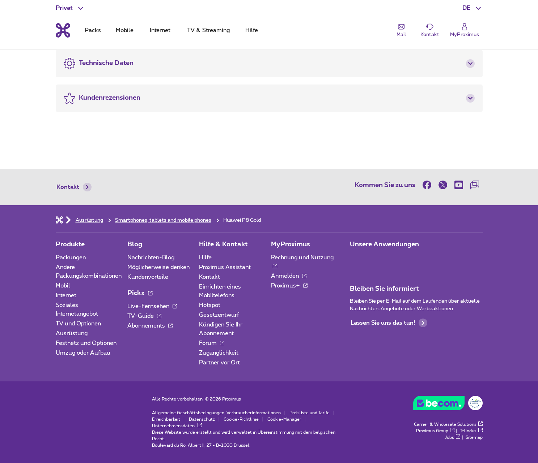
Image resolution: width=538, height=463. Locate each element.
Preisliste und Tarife (309, 413)
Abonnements (150, 326)
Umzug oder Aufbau (83, 353)
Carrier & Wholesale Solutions (448, 424)
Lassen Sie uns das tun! (389, 323)
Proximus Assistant (225, 267)
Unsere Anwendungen (384, 244)
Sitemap (474, 437)
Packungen (71, 257)
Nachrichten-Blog (150, 257)
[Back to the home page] (63, 30)
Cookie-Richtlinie (241, 419)
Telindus (471, 431)
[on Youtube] (459, 185)
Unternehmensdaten (177, 426)
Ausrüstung (72, 333)
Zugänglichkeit (218, 353)
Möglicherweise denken (158, 267)
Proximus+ (289, 286)
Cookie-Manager (284, 419)
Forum (211, 343)
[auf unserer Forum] (475, 185)
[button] (472, 8)
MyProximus (290, 244)
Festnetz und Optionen (86, 343)
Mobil (63, 286)
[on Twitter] (443, 185)
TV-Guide (144, 316)
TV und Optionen (78, 323)
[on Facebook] (429, 185)
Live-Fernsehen (152, 306)
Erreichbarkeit (166, 419)
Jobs (452, 437)
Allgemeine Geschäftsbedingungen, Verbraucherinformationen (216, 413)
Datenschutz (202, 419)
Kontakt (74, 187)
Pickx (139, 293)
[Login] (464, 30)
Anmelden (288, 276)
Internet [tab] (160, 30)
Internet (66, 295)
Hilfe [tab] (251, 30)
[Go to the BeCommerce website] (448, 405)
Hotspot (209, 305)
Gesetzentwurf (219, 315)
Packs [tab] (93, 30)
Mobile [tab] (125, 30)
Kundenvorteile (147, 277)
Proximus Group (435, 431)
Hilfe (205, 257)
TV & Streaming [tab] (208, 30)
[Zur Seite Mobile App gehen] (356, 259)
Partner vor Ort (219, 362)
